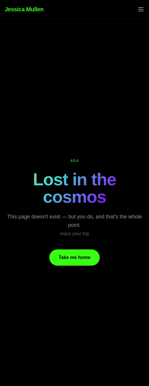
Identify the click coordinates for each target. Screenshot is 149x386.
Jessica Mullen (24, 9)
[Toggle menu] (140, 9)
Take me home (74, 257)
